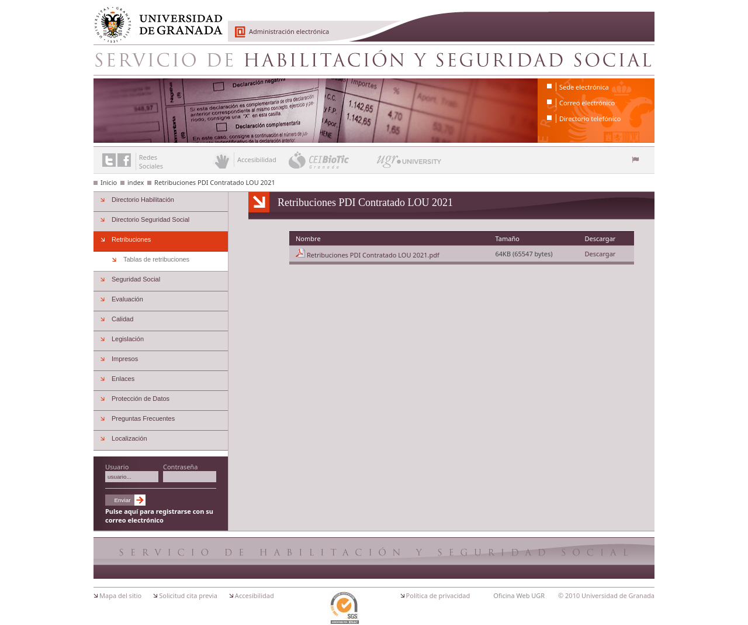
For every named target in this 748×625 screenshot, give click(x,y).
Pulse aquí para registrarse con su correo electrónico (159, 515)
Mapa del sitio (120, 595)
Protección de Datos (140, 398)
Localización (129, 438)
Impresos (125, 358)
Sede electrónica (584, 87)
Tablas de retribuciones (156, 259)
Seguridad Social (136, 279)
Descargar (599, 253)
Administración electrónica (289, 31)
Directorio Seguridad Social (150, 219)
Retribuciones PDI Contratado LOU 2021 (214, 182)
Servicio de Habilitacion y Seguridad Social (374, 59)
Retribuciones (131, 239)
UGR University (409, 164)
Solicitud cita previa (188, 595)
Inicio (109, 182)
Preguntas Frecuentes (143, 418)
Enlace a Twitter (109, 160)
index (135, 182)
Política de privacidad (438, 595)
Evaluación (127, 299)
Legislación (128, 338)
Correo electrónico (587, 102)
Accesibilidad (254, 595)
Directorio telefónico (590, 118)
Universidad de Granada (154, 18)
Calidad (122, 318)
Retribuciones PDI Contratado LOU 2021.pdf (373, 254)
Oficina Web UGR (519, 595)
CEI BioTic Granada (331, 160)
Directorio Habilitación (143, 199)
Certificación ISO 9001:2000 (344, 608)
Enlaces (123, 378)
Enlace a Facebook (124, 160)
